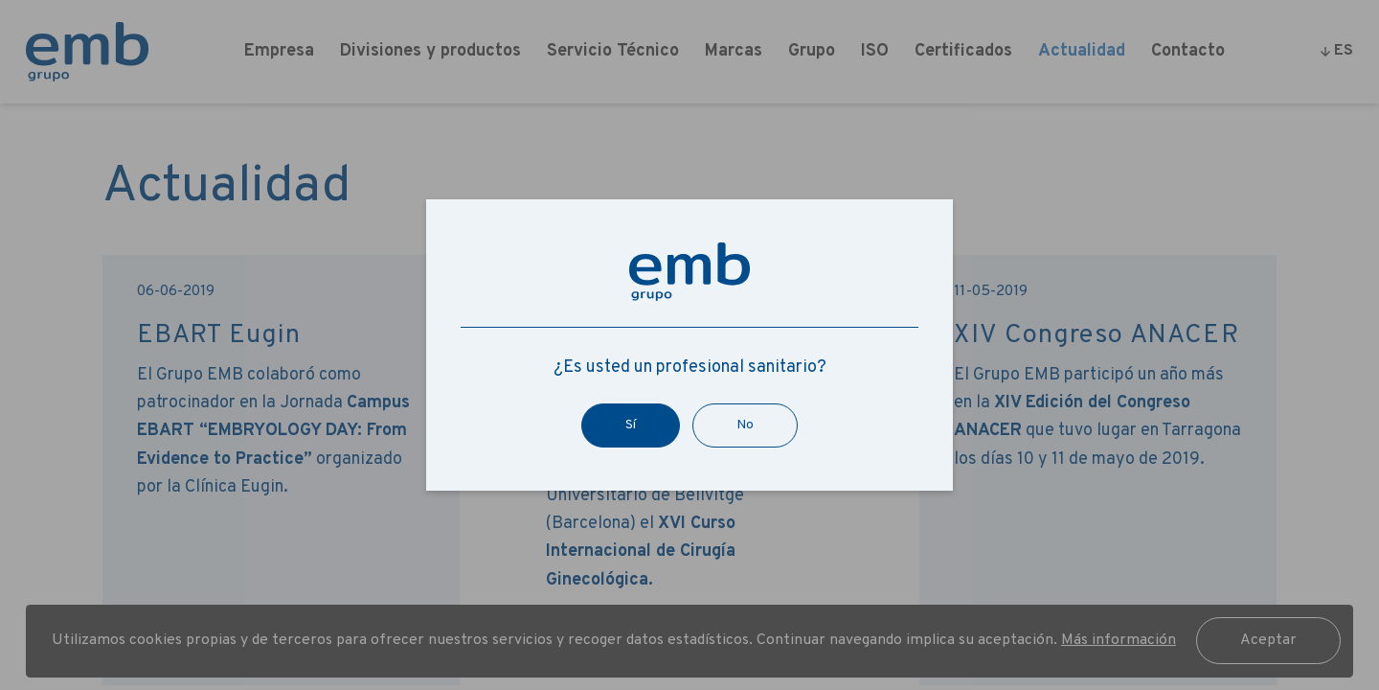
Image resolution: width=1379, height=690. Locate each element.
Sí (630, 425)
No (745, 425)
